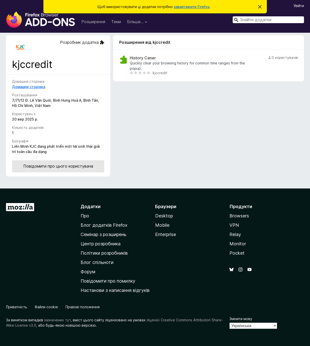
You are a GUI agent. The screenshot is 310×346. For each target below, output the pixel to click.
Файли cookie (46, 307)
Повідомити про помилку (108, 281)
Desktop (164, 215)
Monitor (237, 243)
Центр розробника (100, 243)
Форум (88, 271)
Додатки (91, 206)
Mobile (162, 225)
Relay (235, 234)
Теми (116, 21)
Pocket (236, 253)
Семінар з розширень (103, 234)
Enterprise (165, 234)
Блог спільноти (97, 262)
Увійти (298, 6)
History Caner (143, 58)
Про (85, 215)
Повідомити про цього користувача (58, 166)
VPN (234, 225)
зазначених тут (57, 320)
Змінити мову (240, 319)
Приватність (16, 307)
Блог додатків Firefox (104, 225)
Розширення (93, 21)
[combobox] (268, 19)
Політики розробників (104, 253)
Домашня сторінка (28, 87)
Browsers (239, 215)
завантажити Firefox (192, 7)
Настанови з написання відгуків (115, 290)
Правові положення (83, 307)
